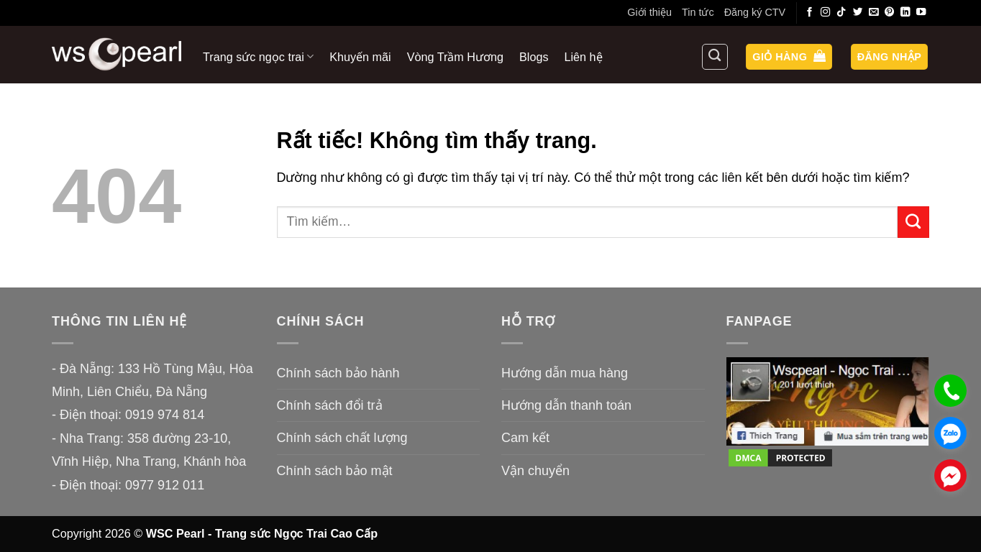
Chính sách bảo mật (335, 471)
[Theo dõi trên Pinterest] (890, 12)
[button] (789, 57)
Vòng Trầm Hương (455, 56)
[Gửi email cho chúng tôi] (874, 12)
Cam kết (525, 438)
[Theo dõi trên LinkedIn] (905, 12)
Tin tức (698, 12)
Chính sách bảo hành (338, 373)
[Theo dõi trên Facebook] (810, 12)
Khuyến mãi (360, 56)
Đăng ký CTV (755, 12)
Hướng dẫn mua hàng (564, 373)
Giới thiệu (649, 12)
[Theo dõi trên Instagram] (826, 12)
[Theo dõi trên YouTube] (921, 12)
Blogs (534, 56)
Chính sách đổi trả (330, 405)
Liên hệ (584, 56)
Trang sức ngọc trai (258, 56)
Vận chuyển (535, 471)
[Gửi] (913, 222)
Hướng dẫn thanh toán (566, 405)
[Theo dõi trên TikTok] (841, 12)
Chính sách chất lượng (342, 438)
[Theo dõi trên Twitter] (858, 12)
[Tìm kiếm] (715, 57)
